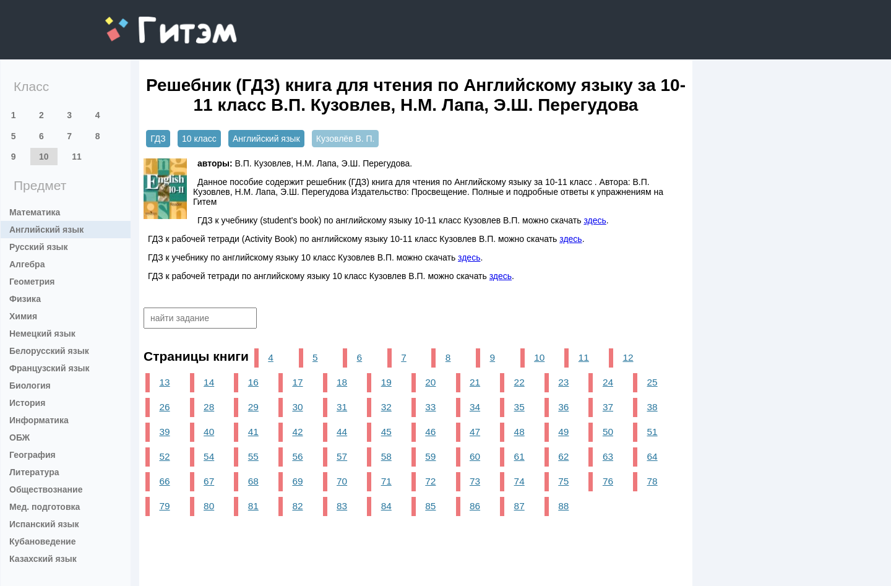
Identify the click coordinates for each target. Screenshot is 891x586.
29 (253, 407)
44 (342, 431)
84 (386, 506)
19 (386, 382)
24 (608, 382)
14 (209, 382)
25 (652, 382)
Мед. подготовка (44, 507)
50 (608, 431)
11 (77, 157)
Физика (25, 299)
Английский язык (46, 230)
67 (209, 481)
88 (563, 506)
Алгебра (27, 264)
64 (652, 456)
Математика (34, 212)
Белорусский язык (49, 351)
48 (519, 431)
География (32, 455)
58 (386, 456)
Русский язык (38, 247)
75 (563, 481)
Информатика (39, 420)
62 (563, 456)
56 (297, 456)
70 (342, 481)
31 (342, 407)
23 (563, 382)
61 (519, 456)
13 (164, 382)
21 (475, 382)
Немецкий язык (42, 333)
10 (44, 157)
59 (430, 456)
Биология (30, 385)
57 (342, 456)
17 (297, 382)
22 (519, 382)
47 (475, 431)
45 (386, 431)
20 (430, 382)
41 (253, 431)
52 (164, 456)
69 (297, 481)
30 (297, 407)
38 (652, 407)
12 (627, 357)
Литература (34, 472)
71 (386, 481)
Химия (23, 316)
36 (563, 407)
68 (253, 481)
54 (209, 456)
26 (164, 407)
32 (386, 407)
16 (253, 382)
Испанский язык (44, 524)
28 (209, 407)
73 (475, 481)
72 (430, 481)
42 (297, 431)
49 (563, 431)
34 (475, 407)
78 (652, 481)
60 (475, 456)
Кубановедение (42, 541)
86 (475, 506)
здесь (594, 220)
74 (519, 481)
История (27, 403)
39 (164, 431)
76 (608, 481)
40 (209, 431)
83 (342, 506)
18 (342, 382)
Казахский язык (43, 559)
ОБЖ (19, 437)
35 (519, 407)
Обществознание (45, 489)
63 (608, 456)
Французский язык (49, 368)
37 (608, 407)
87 (519, 506)
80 (209, 506)
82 (297, 506)
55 (253, 456)
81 (253, 506)
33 (430, 407)
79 (164, 506)
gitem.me (138, 22)
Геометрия (32, 282)
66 (164, 481)
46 (430, 431)
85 (430, 506)
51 (652, 431)
